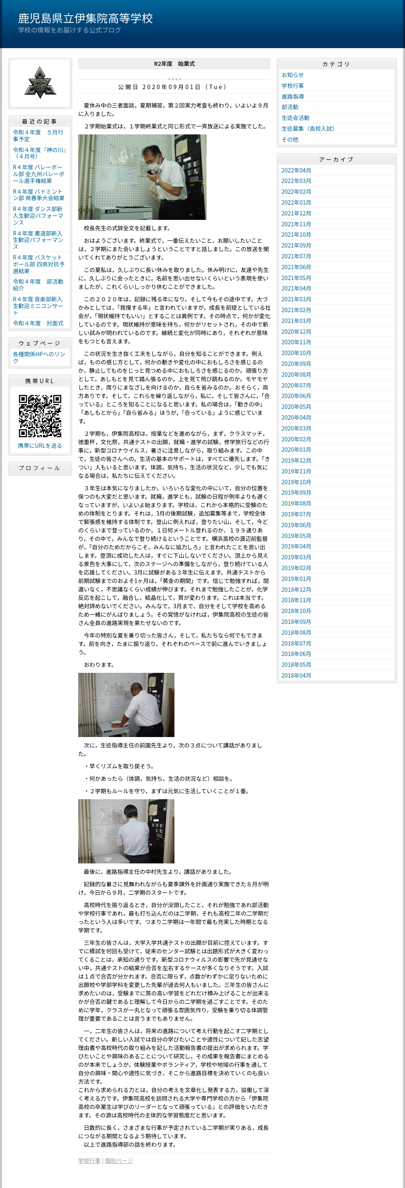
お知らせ (292, 75)
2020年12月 (296, 331)
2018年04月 (296, 675)
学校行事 (89, 1160)
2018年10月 (296, 611)
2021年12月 (296, 213)
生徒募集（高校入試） (309, 128)
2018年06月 (296, 654)
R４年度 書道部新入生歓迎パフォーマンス (38, 240)
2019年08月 (296, 503)
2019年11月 (296, 471)
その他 (289, 139)
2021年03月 (296, 299)
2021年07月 (296, 256)
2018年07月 (296, 643)
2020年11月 (296, 342)
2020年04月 (296, 417)
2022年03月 (296, 181)
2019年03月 (296, 557)
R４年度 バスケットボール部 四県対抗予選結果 (39, 264)
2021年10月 (296, 234)
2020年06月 (296, 396)
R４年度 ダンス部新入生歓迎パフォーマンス (38, 215)
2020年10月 (296, 353)
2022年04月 (296, 170)
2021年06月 (296, 267)
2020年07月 (296, 385)
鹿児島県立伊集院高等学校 (85, 18)
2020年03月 (296, 428)
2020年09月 (296, 363)
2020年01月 (296, 449)
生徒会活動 (295, 118)
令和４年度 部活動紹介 (38, 284)
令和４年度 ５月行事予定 (38, 135)
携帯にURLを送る (40, 445)
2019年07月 (296, 514)
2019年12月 (296, 460)
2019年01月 (296, 579)
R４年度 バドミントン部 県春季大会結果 (39, 194)
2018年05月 (296, 664)
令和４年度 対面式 (38, 323)
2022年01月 (296, 202)
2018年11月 (296, 600)
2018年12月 (296, 589)
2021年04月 (296, 288)
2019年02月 (296, 568)
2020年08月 (296, 374)
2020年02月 (296, 439)
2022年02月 (296, 191)
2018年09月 (296, 621)
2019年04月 (296, 546)
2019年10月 (296, 482)
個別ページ (119, 1160)
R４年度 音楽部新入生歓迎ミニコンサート (38, 306)
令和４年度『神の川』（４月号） (39, 153)
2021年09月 (296, 245)
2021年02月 (296, 310)
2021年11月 (296, 224)
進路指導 (292, 96)
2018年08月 (296, 632)
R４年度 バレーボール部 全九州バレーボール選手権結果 (39, 174)
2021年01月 (296, 321)
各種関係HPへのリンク (39, 357)
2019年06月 (296, 525)
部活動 (289, 107)
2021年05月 (296, 278)
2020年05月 (296, 406)
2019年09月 (296, 492)
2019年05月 (296, 536)
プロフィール (40, 468)
